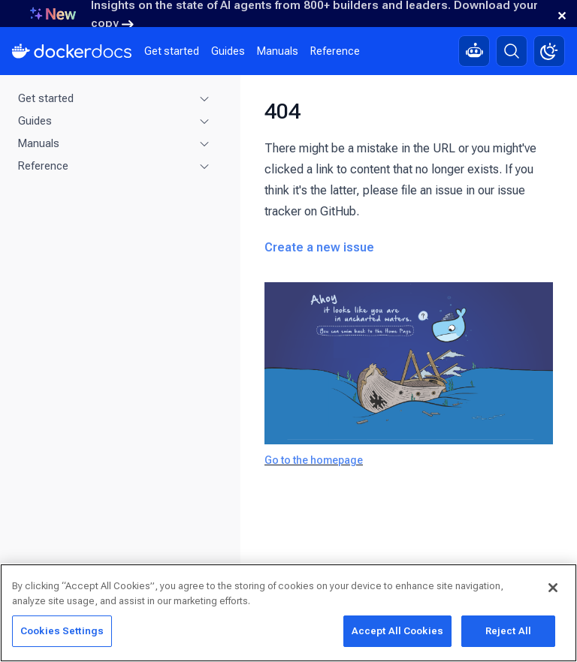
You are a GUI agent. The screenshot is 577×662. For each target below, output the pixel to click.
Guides (228, 51)
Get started (171, 51)
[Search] (511, 51)
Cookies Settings (62, 630)
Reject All (508, 630)
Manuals (277, 51)
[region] (288, 613)
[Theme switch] (549, 51)
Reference (335, 51)
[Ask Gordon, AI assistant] (474, 51)
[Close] (552, 587)
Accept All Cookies (397, 630)
